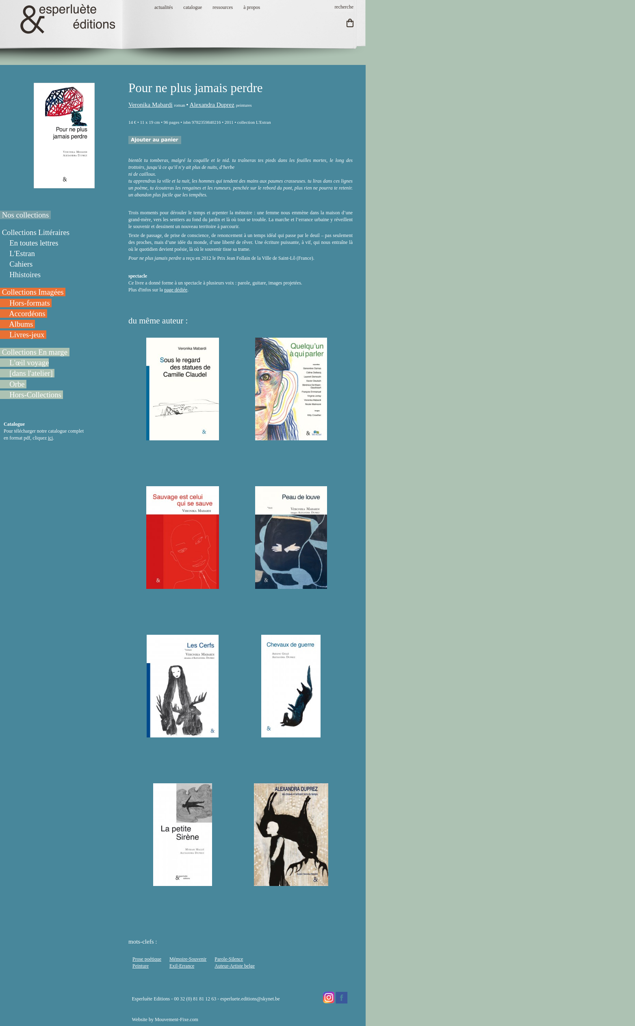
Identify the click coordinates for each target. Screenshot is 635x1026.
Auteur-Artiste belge (235, 966)
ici (50, 438)
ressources (222, 7)
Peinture (140, 966)
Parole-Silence (229, 959)
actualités (163, 7)
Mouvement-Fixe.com (176, 1019)
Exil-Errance (181, 966)
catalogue (192, 7)
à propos (251, 7)
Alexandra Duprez (212, 104)
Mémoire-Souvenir (187, 959)
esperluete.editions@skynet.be (250, 999)
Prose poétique (146, 959)
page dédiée (175, 290)
